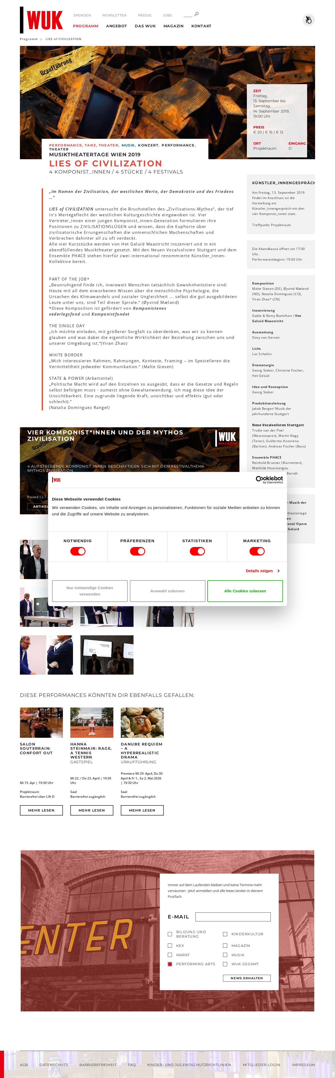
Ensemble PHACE (266, 457)
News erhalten (247, 978)
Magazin (174, 26)
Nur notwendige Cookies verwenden (90, 590)
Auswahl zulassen (167, 591)
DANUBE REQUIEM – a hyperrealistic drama (142, 751)
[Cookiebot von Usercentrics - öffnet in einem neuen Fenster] (260, 480)
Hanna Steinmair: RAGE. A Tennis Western (91, 751)
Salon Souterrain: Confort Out (36, 748)
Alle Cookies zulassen (245, 591)
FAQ (132, 1065)
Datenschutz (54, 1065)
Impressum (303, 1065)
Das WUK (145, 26)
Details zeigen (259, 570)
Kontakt (201, 26)
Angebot (116, 26)
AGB (24, 1065)
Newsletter (114, 15)
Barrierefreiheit (97, 1065)
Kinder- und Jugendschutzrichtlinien (189, 1065)
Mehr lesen (41, 810)
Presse (145, 15)
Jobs (167, 15)
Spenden (82, 15)
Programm (85, 26)
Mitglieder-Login (262, 1065)
